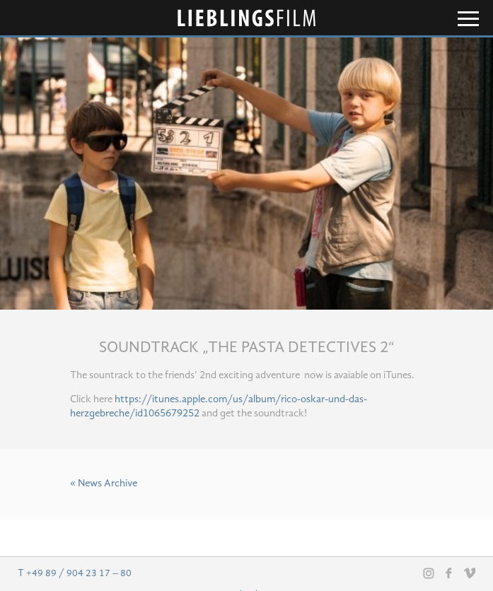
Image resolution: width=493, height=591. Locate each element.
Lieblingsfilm (247, 18)
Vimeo (469, 572)
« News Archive (103, 484)
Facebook (449, 572)
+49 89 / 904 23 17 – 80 (79, 573)
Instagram (429, 573)
